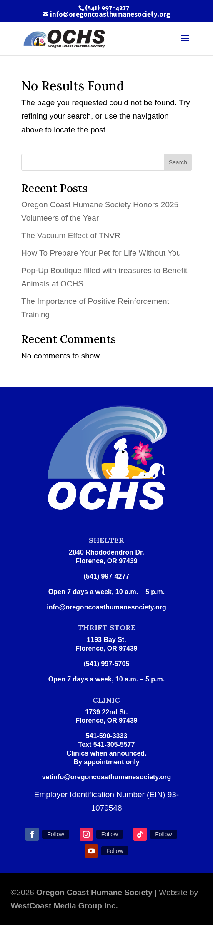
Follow (55, 834)
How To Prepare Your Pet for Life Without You (101, 253)
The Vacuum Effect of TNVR (70, 235)
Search (178, 162)
